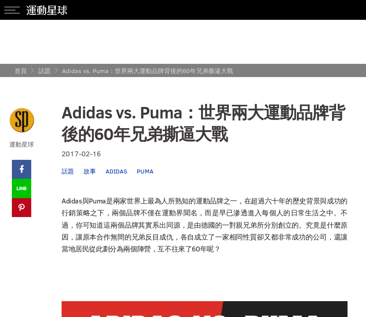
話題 (44, 70)
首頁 (21, 70)
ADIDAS (116, 171)
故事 (90, 171)
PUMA (145, 171)
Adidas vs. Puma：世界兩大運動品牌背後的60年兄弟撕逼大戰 (147, 70)
